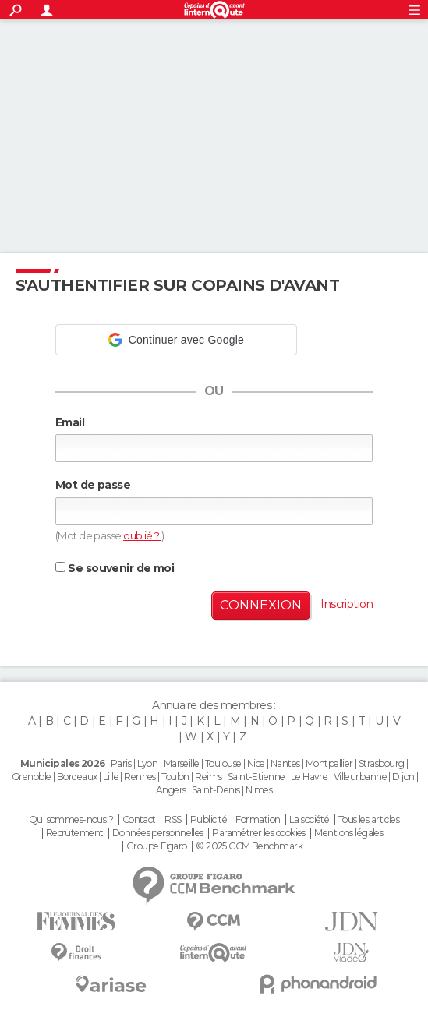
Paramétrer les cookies (259, 833)
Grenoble (31, 776)
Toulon (175, 776)
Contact (139, 819)
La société (309, 819)
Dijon (403, 776)
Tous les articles (368, 819)
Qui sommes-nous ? (71, 819)
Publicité (208, 819)
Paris (121, 763)
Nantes (285, 763)
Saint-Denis (216, 790)
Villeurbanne (360, 776)
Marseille (182, 763)
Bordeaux (77, 776)
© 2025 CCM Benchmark (249, 846)
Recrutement (75, 833)
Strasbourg (381, 763)
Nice (256, 763)
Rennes (140, 776)
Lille (110, 776)
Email (69, 422)
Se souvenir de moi (114, 568)
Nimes (259, 790)
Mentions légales (348, 833)
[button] (176, 339)
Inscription (346, 604)
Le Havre (309, 776)
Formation (257, 819)
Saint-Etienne (256, 776)
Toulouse (223, 763)
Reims (208, 776)
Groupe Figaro (156, 846)
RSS (172, 819)
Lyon (147, 763)
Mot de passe (92, 485)
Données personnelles (157, 833)
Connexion (261, 605)
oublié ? (142, 535)
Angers (171, 790)
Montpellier (329, 763)
